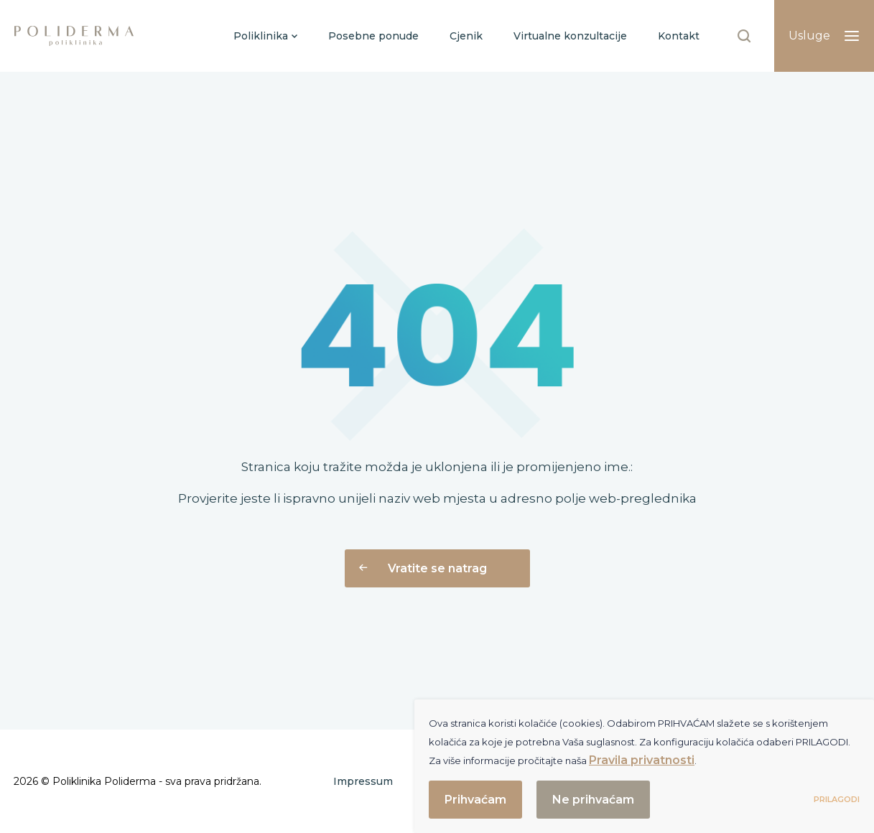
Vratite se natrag (423, 568)
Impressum (363, 781)
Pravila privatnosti (641, 760)
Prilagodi (837, 799)
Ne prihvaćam (593, 799)
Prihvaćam (475, 799)
